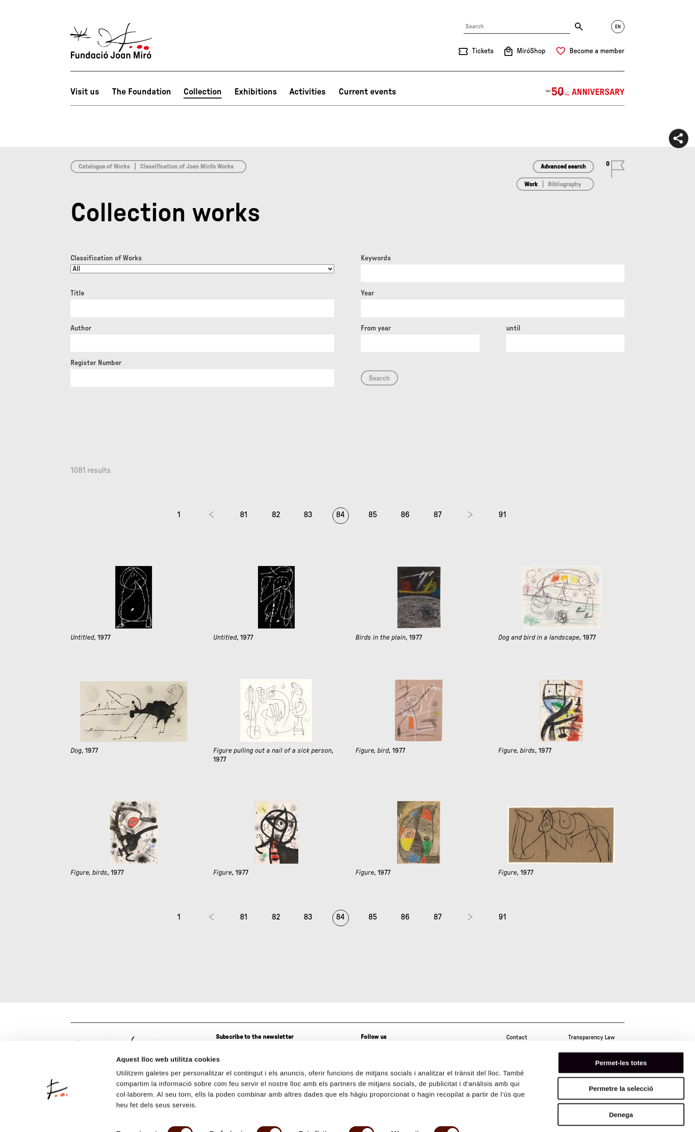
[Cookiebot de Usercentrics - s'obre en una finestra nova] (57, 1114)
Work (531, 184)
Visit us (84, 91)
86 (405, 515)
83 (308, 515)
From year (376, 328)
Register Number (95, 362)
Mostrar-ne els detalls (150, 1114)
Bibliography (564, 184)
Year (367, 293)
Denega (621, 1082)
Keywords (376, 258)
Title (77, 293)
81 (243, 515)
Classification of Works (106, 258)
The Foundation (141, 91)
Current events (367, 91)
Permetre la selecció (621, 1056)
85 (372, 515)
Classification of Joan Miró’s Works (187, 167)
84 (340, 515)
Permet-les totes (621, 1030)
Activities (307, 91)
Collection (203, 91)
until (513, 328)
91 (502, 515)
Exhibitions (255, 91)
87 (437, 515)
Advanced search (563, 167)
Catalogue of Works (104, 167)
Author (80, 328)
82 (276, 515)
